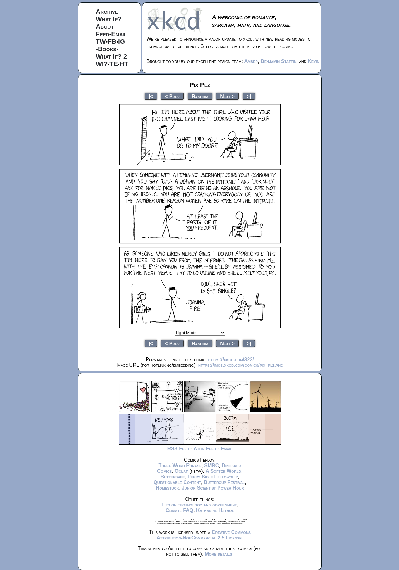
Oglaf (181, 471)
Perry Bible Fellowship (212, 476)
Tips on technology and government (199, 504)
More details (218, 554)
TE (113, 63)
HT (124, 63)
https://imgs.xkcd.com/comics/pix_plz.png (240, 365)
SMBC (211, 465)
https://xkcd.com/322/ (231, 359)
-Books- (107, 48)
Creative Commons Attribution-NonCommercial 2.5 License (203, 534)
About (105, 26)
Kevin (313, 61)
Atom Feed (205, 448)
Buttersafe (173, 476)
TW (101, 41)
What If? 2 (111, 56)
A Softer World (223, 471)
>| (249, 96)
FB (112, 41)
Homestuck (167, 488)
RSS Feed (178, 448)
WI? (102, 63)
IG (121, 41)
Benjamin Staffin (278, 61)
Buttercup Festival (224, 482)
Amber (251, 61)
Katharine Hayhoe (215, 510)
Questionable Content (177, 482)
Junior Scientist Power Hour (213, 488)
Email (119, 33)
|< (151, 96)
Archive (107, 11)
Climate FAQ (179, 510)
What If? (109, 18)
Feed (102, 33)
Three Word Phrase (179, 465)
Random (200, 96)
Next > (227, 96)
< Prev (172, 96)
